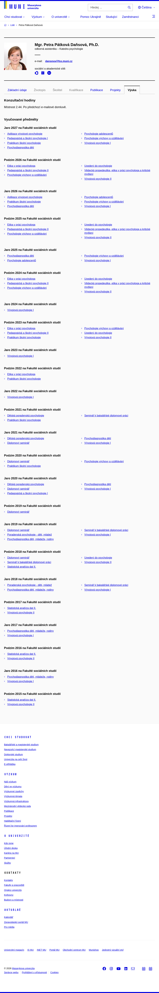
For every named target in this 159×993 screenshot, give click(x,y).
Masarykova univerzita (23, 968)
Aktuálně (12, 910)
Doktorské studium (13, 754)
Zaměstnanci (130, 16)
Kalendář (8, 917)
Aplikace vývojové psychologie (24, 133)
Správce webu (11, 972)
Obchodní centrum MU (74, 950)
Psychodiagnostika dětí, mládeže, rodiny (30, 539)
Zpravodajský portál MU (16, 922)
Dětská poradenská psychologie (25, 415)
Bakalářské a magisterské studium (21, 744)
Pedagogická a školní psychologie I (27, 138)
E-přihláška (9, 764)
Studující (111, 16)
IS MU (30, 950)
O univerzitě (16, 836)
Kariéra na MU (11, 853)
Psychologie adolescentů (98, 133)
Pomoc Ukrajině (90, 16)
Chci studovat (17, 737)
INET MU (41, 950)
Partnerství (9, 858)
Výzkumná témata (13, 796)
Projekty (115, 90)
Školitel (57, 90)
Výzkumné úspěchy (14, 791)
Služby (7, 863)
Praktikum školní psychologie (24, 143)
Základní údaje (17, 90)
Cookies (54, 972)
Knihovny (8, 895)
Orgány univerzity (13, 890)
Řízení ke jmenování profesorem (20, 825)
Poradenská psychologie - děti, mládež (29, 534)
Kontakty (8, 880)
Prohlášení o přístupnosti (34, 972)
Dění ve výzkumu (12, 786)
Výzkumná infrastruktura (16, 801)
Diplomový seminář (18, 443)
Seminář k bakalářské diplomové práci (106, 415)
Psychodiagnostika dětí (20, 147)
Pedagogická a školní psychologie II (27, 170)
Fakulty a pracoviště (14, 885)
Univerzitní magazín (14, 950)
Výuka (132, 90)
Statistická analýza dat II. (21, 566)
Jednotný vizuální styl (113, 950)
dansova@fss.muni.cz (58, 61)
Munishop (94, 950)
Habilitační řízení (12, 821)
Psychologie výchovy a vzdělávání (104, 138)
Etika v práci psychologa (21, 165)
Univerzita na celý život (15, 759)
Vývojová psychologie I (97, 143)
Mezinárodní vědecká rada (17, 806)
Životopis (40, 90)
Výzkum (10, 774)
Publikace (96, 90)
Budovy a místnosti (13, 900)
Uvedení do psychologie (98, 165)
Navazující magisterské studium (20, 749)
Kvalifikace (76, 90)
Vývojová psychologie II (98, 178)
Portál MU (54, 950)
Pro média (9, 927)
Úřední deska (11, 848)
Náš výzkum (10, 781)
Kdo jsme (8, 843)
